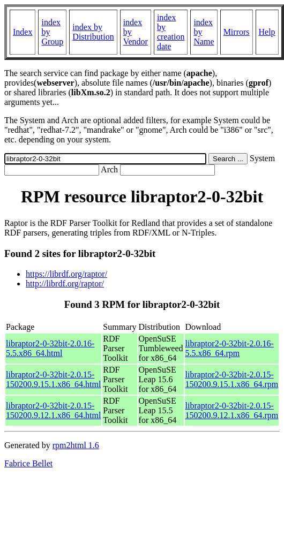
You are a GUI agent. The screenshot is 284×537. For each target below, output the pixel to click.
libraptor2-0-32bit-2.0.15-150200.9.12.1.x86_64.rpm (232, 410)
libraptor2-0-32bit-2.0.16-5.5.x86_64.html (50, 348)
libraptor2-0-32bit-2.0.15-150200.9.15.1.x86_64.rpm (232, 379)
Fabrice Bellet (28, 463)
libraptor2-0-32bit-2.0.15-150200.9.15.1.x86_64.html (53, 379)
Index (22, 31)
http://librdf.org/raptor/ (65, 283)
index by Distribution (93, 31)
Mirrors (236, 31)
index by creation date (171, 32)
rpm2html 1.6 (76, 445)
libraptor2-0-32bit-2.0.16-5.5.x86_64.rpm (229, 348)
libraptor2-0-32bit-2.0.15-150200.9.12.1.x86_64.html (53, 410)
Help (267, 31)
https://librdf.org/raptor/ (66, 273)
